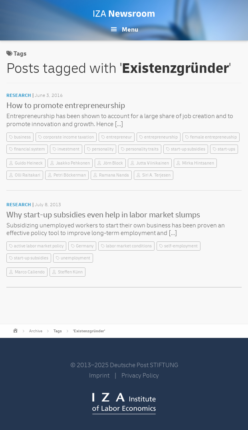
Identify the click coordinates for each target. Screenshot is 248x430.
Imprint (99, 376)
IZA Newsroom (124, 13)
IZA (124, 403)
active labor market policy (38, 246)
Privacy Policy (140, 376)
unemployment (75, 258)
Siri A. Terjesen (156, 175)
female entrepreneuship (213, 137)
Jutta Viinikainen (152, 163)
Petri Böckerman (70, 175)
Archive (35, 331)
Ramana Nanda (114, 175)
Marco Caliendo (30, 272)
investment (68, 149)
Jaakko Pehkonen (73, 163)
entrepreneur (119, 137)
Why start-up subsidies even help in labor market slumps (103, 215)
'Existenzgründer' (89, 331)
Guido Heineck (29, 163)
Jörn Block (113, 163)
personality (102, 149)
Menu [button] (130, 30)
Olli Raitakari (27, 175)
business (22, 137)
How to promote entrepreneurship (65, 105)
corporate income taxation (68, 137)
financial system (29, 149)
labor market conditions (129, 246)
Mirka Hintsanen (198, 163)
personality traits (142, 149)
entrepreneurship (161, 137)
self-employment (181, 246)
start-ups (226, 149)
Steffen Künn (70, 272)
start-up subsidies (188, 149)
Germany (84, 246)
